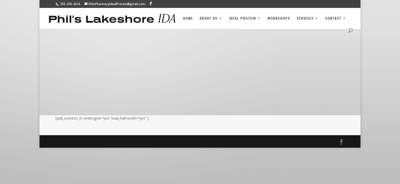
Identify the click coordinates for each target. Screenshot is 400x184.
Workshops (279, 18)
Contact (333, 18)
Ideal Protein (242, 18)
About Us (208, 18)
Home (188, 18)
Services (305, 18)
